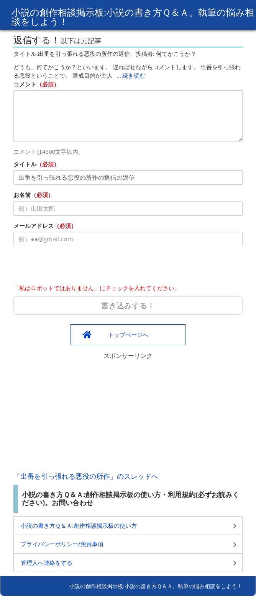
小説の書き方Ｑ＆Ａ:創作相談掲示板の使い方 (79, 525)
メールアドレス (33, 225)
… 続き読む (131, 75)
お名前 (22, 194)
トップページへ (128, 334)
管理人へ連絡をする (46, 562)
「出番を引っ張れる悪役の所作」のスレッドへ (85, 476)
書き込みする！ (128, 305)
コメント (24, 84)
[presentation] (71, 267)
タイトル (24, 164)
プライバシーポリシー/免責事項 (62, 544)
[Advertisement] (128, 413)
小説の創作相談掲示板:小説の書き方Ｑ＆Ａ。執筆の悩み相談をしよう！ (132, 17)
